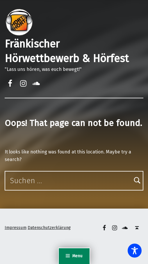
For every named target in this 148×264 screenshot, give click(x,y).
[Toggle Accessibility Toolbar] (134, 250)
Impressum (15, 227)
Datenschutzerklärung (49, 227)
